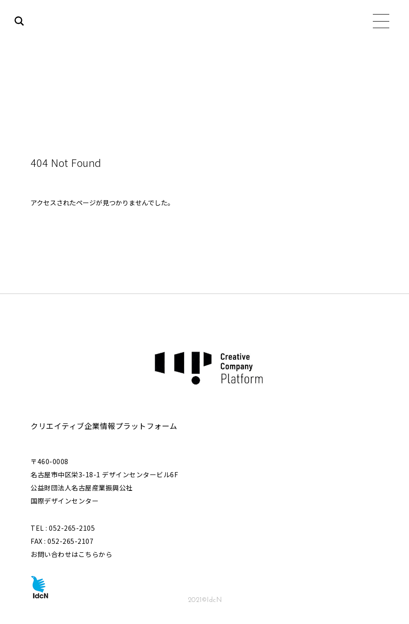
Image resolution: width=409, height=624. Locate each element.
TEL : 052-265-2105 (63, 528)
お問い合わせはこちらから (71, 554)
